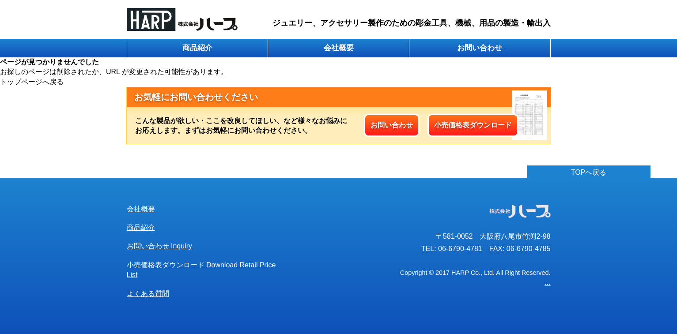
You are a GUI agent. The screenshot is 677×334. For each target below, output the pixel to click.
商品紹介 (197, 48)
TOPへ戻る (589, 172)
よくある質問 (148, 293)
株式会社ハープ (182, 19)
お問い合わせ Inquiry (159, 246)
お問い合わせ (479, 48)
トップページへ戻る (32, 82)
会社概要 (339, 48)
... (547, 282)
